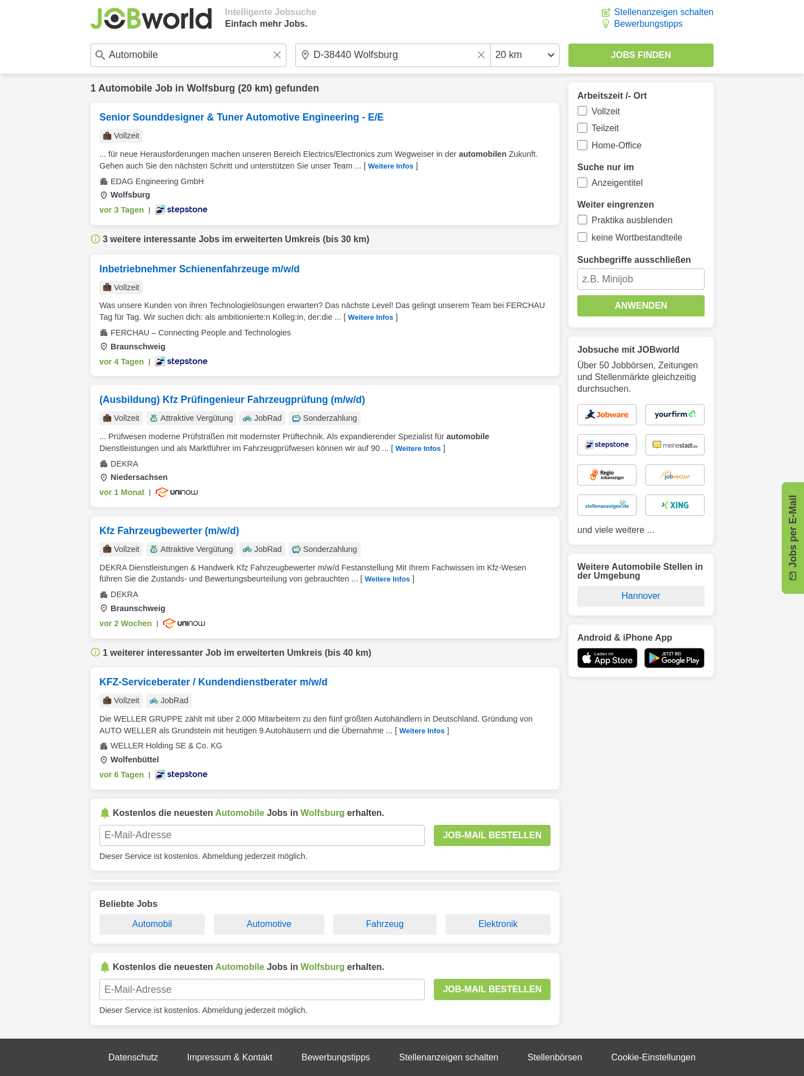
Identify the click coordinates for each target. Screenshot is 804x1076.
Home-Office (617, 145)
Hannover (640, 596)
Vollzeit (606, 111)
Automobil (152, 924)
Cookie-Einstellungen (653, 1057)
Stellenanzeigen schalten (664, 12)
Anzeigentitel (617, 183)
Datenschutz (133, 1057)
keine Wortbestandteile (637, 237)
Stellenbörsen (555, 1057)
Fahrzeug (385, 924)
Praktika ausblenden (632, 220)
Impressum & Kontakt (229, 1057)
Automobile (125, 88)
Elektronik (498, 924)
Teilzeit (605, 128)
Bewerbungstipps (648, 23)
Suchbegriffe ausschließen (634, 260)
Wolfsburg (210, 88)
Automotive (269, 924)
